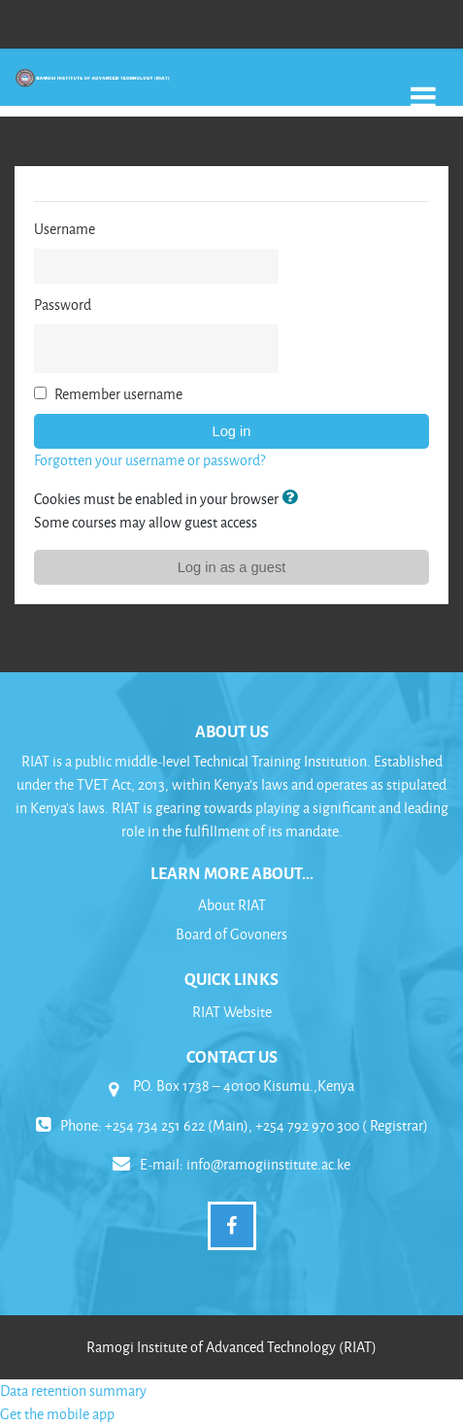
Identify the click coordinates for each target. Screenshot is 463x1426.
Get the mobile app (57, 1414)
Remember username (118, 394)
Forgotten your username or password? (149, 460)
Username (64, 229)
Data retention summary (73, 1390)
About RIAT (232, 905)
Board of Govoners (231, 934)
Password (62, 304)
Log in (232, 431)
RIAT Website (232, 1012)
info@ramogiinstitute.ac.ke (268, 1164)
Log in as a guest (232, 567)
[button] (293, 498)
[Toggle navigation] (423, 87)
